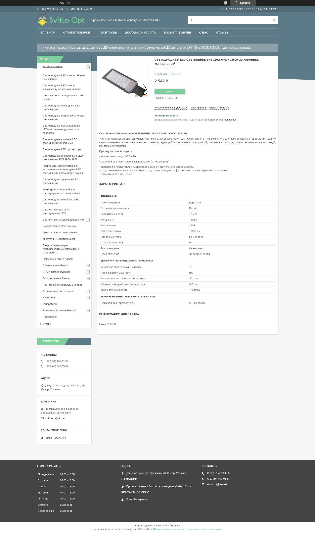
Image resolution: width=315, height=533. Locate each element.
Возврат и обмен (177, 32)
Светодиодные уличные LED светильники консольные (106, 47)
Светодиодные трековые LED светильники (60, 181)
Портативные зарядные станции (62, 284)
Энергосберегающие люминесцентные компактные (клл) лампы (61, 249)
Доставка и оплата (140, 32)
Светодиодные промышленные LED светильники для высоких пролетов (61, 129)
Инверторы (49, 297)
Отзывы (222, 32)
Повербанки (50, 316)
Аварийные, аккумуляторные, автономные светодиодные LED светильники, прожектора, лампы (63, 169)
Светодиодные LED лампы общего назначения (64, 77)
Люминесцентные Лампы (58, 258)
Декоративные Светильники (60, 226)
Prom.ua (175, 525)
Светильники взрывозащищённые (63, 219)
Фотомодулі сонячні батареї (59, 310)
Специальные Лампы (55, 265)
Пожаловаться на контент (169, 529)
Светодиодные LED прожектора (62, 149)
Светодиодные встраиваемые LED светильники (64, 117)
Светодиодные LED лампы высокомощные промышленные (62, 87)
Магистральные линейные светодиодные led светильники (61, 191)
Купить (169, 91)
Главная (48, 32)
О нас (203, 32)
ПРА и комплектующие (56, 271)
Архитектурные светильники (60, 232)
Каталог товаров (76, 32)
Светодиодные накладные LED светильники (61, 107)
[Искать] (274, 20)
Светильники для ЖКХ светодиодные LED (56, 211)
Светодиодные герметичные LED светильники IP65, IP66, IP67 (63, 157)
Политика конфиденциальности (204, 529)
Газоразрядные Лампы (56, 278)
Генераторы (50, 303)
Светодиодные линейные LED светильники (61, 201)
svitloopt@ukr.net (55, 418)
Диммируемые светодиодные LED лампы (63, 97)
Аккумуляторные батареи (58, 291)
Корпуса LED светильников (59, 238)
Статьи (47, 323)
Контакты (109, 32)
